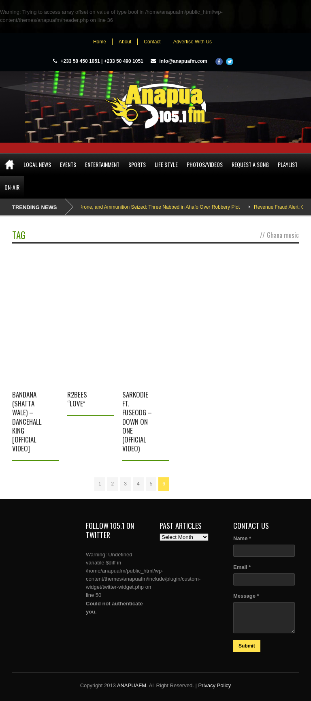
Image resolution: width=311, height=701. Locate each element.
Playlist (288, 164)
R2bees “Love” (77, 398)
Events (68, 164)
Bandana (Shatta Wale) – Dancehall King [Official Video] (27, 421)
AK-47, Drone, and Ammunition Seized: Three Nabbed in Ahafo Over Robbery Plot (156, 207)
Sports (137, 164)
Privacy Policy (214, 685)
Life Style (166, 164)
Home (99, 42)
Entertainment (102, 164)
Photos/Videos (205, 164)
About (125, 42)
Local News (37, 164)
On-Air (11, 187)
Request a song (250, 164)
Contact (152, 42)
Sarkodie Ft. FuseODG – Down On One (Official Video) (137, 421)
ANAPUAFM (131, 685)
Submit (247, 646)
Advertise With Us (192, 42)
